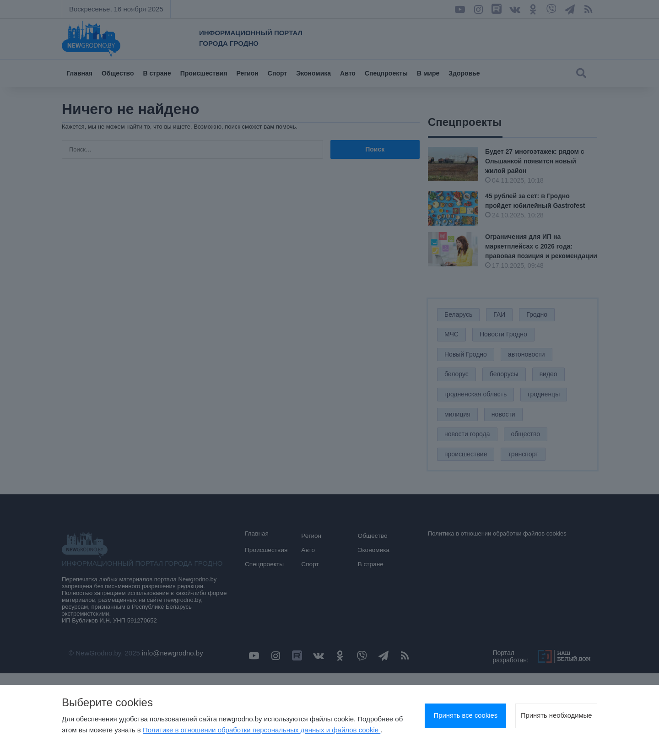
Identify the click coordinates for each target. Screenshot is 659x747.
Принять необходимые (547, 711)
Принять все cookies (437, 711)
